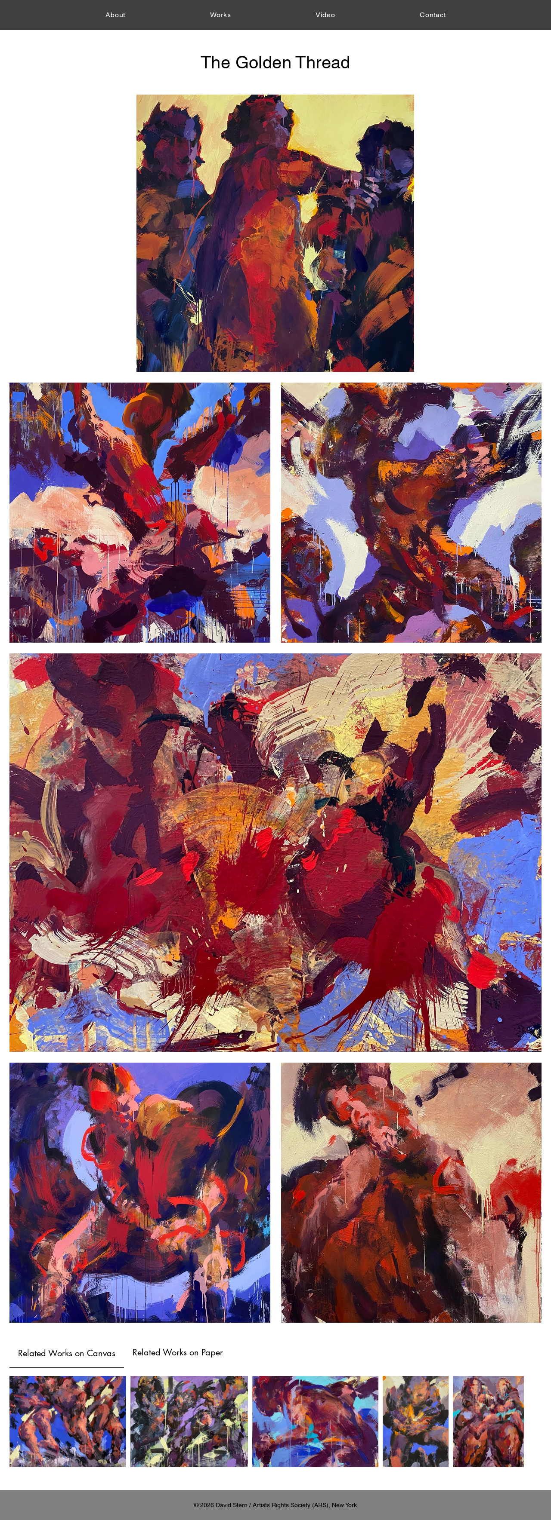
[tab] (66, 1352)
